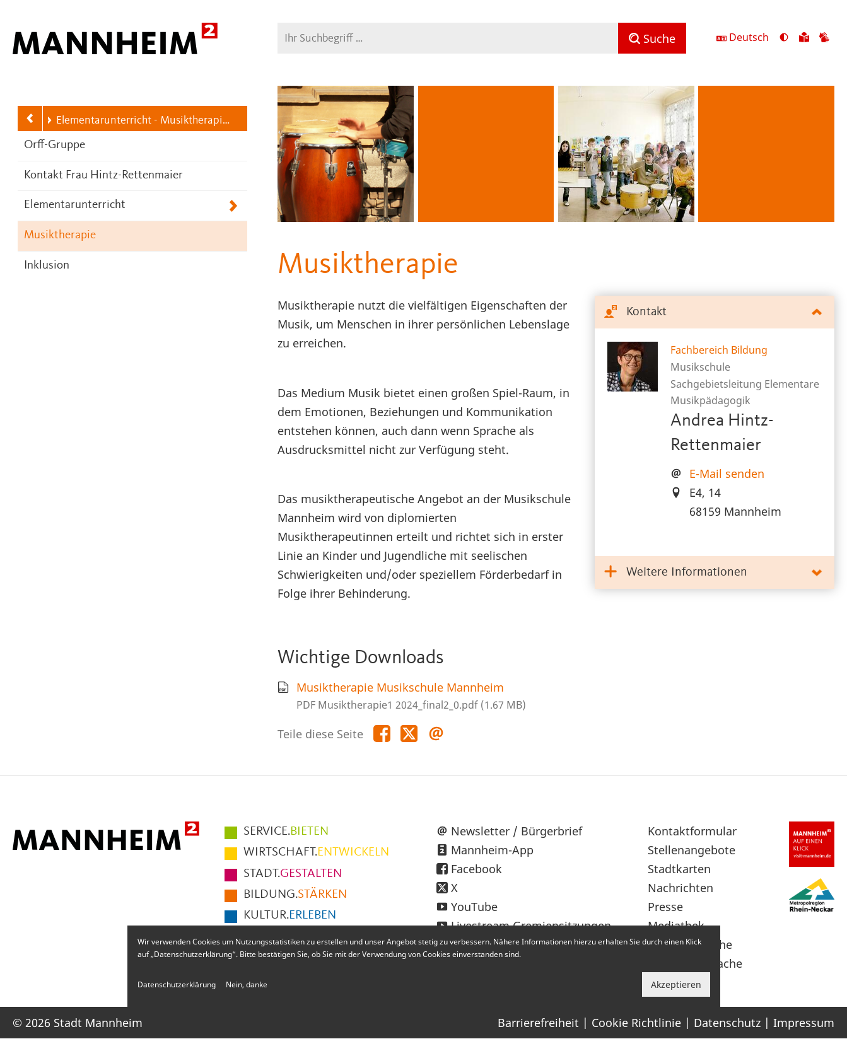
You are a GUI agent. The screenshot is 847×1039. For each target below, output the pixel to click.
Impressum (803, 1022)
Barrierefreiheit (538, 1022)
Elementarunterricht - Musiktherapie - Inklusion (140, 120)
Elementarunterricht (75, 205)
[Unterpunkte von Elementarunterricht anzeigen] (233, 206)
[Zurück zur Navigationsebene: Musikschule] (30, 118)
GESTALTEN (292, 874)
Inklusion (46, 266)
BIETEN (286, 831)
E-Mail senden (726, 473)
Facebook (476, 868)
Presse (665, 906)
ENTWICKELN (316, 852)
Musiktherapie (60, 235)
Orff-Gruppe (54, 145)
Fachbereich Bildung (719, 350)
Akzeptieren (676, 984)
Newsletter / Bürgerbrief (516, 831)
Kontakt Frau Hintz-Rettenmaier (103, 176)
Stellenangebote (691, 849)
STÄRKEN (295, 894)
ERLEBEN (289, 915)
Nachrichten (680, 887)
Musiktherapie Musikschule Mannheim (400, 687)
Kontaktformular (692, 831)
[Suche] (652, 38)
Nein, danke (246, 984)
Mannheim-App (492, 849)
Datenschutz (727, 1022)
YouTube (474, 906)
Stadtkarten (679, 868)
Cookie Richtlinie (636, 1022)
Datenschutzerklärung (176, 984)
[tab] (714, 312)
